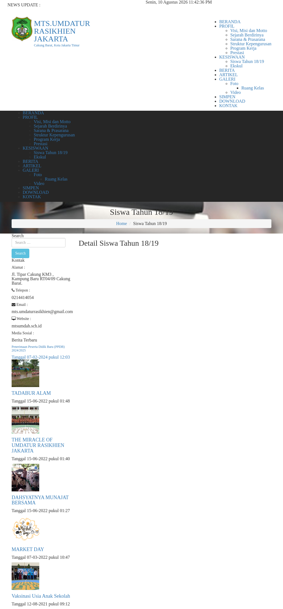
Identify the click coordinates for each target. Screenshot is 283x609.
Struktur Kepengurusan (250, 43)
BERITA (227, 70)
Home (121, 223)
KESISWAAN (232, 57)
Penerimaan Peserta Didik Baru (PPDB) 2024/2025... (65, 9)
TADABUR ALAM (31, 393)
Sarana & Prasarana (247, 39)
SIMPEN (227, 96)
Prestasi (237, 52)
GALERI (227, 79)
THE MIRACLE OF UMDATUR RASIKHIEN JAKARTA (38, 445)
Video (235, 92)
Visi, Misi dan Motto (248, 30)
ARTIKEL (228, 74)
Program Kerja (243, 48)
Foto (234, 83)
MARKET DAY (28, 549)
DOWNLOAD (232, 101)
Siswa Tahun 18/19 (247, 61)
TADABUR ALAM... (38, 13)
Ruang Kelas (252, 88)
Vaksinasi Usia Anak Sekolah (41, 596)
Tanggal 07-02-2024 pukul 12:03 (41, 357)
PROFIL (226, 26)
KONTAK (228, 105)
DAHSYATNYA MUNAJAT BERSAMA (40, 500)
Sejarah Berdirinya (246, 35)
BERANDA (229, 21)
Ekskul (236, 65)
